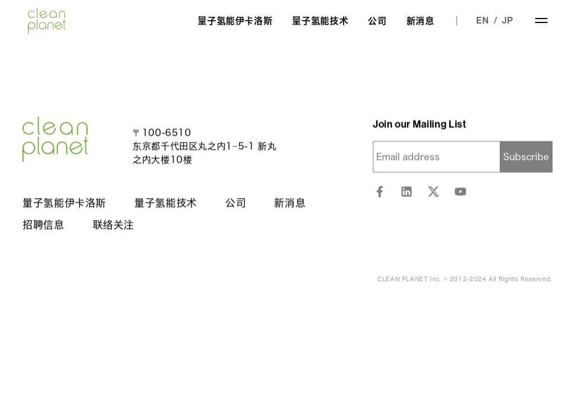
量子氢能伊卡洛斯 (235, 21)
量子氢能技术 (320, 21)
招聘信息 (43, 225)
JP (507, 20)
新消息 (421, 21)
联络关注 (114, 225)
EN (482, 20)
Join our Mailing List (419, 124)
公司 (377, 21)
